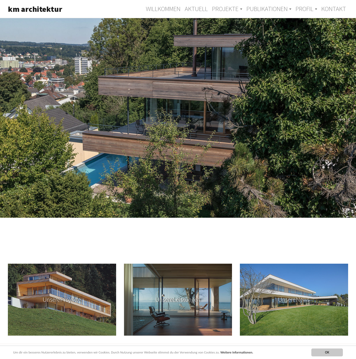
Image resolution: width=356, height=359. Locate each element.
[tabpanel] (178, 118)
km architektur (35, 9)
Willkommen (163, 9)
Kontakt (333, 9)
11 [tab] (228, 249)
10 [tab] (215, 249)
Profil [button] (304, 9)
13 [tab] (254, 249)
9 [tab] (201, 249)
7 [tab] (175, 249)
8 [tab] (188, 249)
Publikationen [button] (267, 9)
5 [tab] (149, 249)
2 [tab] (109, 249)
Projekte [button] (225, 9)
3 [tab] (123, 249)
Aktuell (196, 9)
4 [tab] (136, 249)
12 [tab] (241, 249)
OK (327, 352)
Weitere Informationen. (246, 352)
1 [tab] (96, 249)
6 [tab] (162, 249)
